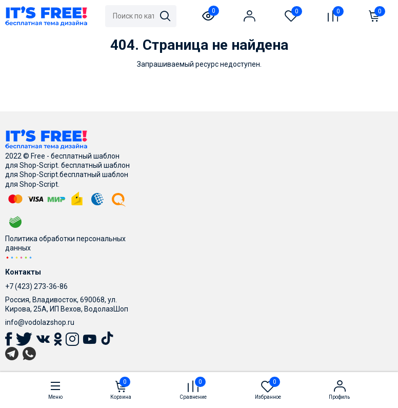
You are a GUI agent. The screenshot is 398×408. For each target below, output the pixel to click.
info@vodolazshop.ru (39, 322)
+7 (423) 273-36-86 (36, 286)
